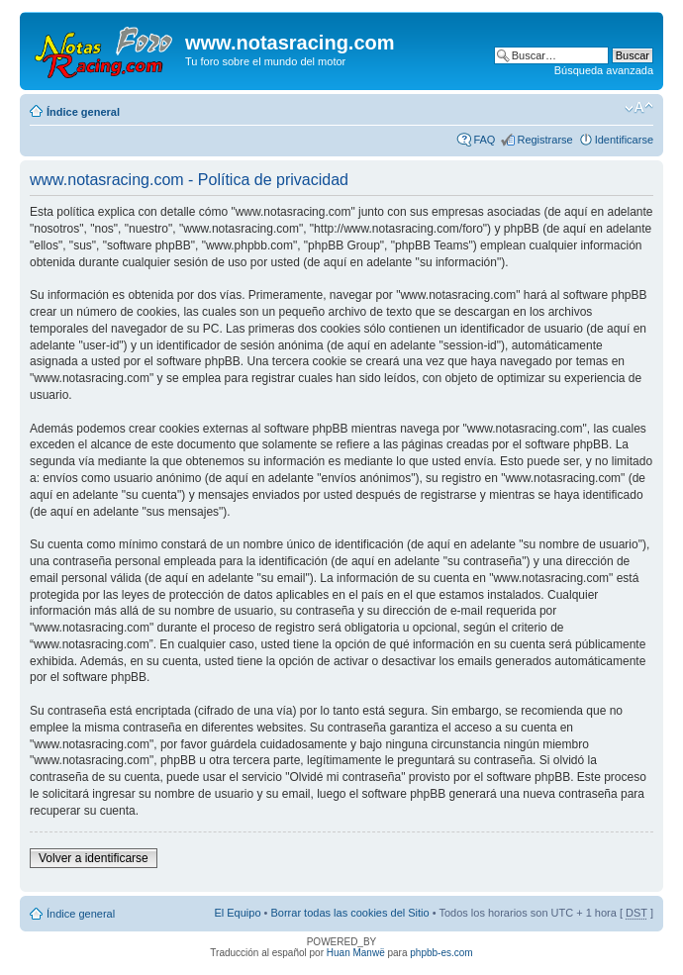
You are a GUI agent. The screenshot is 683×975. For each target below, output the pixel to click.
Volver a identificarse (93, 858)
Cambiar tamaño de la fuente (639, 108)
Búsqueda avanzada (603, 70)
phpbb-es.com (441, 952)
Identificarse (624, 140)
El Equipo (237, 913)
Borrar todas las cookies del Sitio (349, 913)
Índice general (83, 112)
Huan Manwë (356, 952)
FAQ (484, 140)
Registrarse (544, 140)
